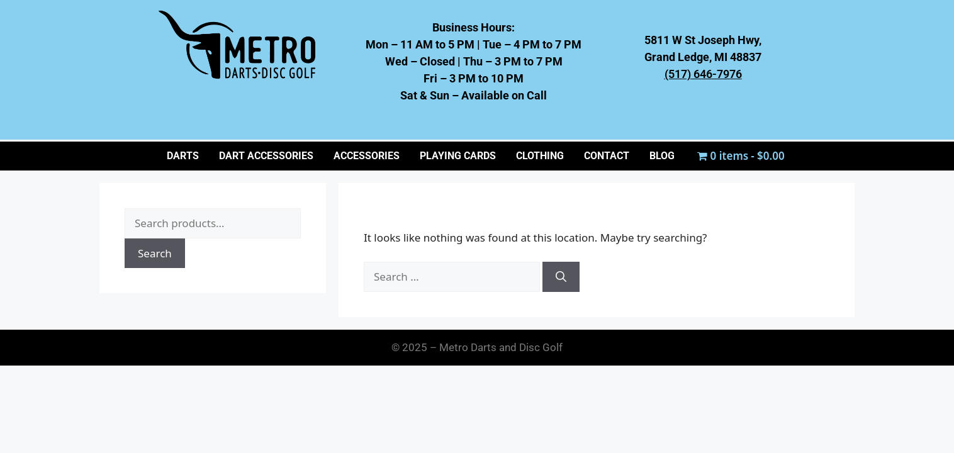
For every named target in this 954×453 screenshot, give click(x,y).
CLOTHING (540, 156)
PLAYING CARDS (458, 156)
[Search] (561, 277)
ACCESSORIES (367, 156)
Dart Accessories (266, 156)
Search (155, 253)
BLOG (662, 156)
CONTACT (606, 156)
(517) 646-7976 (703, 74)
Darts (183, 156)
